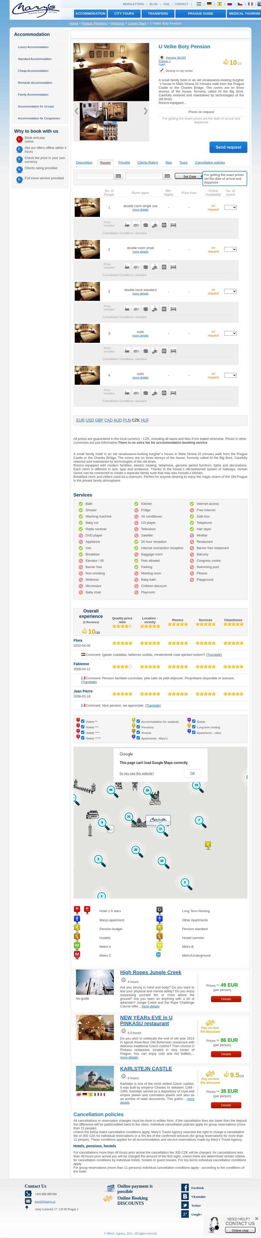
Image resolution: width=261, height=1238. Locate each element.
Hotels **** (93, 732)
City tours (124, 13)
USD (90, 420)
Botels (201, 721)
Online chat (240, 1230)
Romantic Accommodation (35, 82)
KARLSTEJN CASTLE (146, 1068)
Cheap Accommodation (33, 70)
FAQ (166, 4)
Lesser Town (137, 23)
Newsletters (133, 4)
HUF (145, 420)
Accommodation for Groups (36, 106)
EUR (80, 420)
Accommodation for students (160, 721)
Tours (183, 162)
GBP (99, 420)
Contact (181, 4)
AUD (118, 420)
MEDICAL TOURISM (244, 13)
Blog (154, 4)
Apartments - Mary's (154, 738)
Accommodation (90, 13)
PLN (126, 420)
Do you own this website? (137, 773)
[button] (208, 845)
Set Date (190, 176)
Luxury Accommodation (33, 47)
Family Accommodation (33, 94)
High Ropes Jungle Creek (150, 972)
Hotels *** (92, 727)
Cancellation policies (210, 162)
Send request (228, 147)
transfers (158, 13)
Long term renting (208, 727)
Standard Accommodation (35, 58)
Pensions (117, 23)
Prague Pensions (94, 23)
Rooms (105, 163)
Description (84, 162)
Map (169, 162)
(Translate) (214, 655)
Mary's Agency (116, 1233)
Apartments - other (209, 732)
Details (226, 999)
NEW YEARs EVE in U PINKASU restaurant (146, 1020)
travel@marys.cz (45, 1201)
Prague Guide (200, 13)
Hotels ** (91, 721)
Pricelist (124, 162)
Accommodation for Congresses (39, 118)
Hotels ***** (93, 738)
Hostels (146, 732)
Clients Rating (148, 162)
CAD (109, 420)
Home (73, 23)
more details (141, 209)
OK (192, 774)
